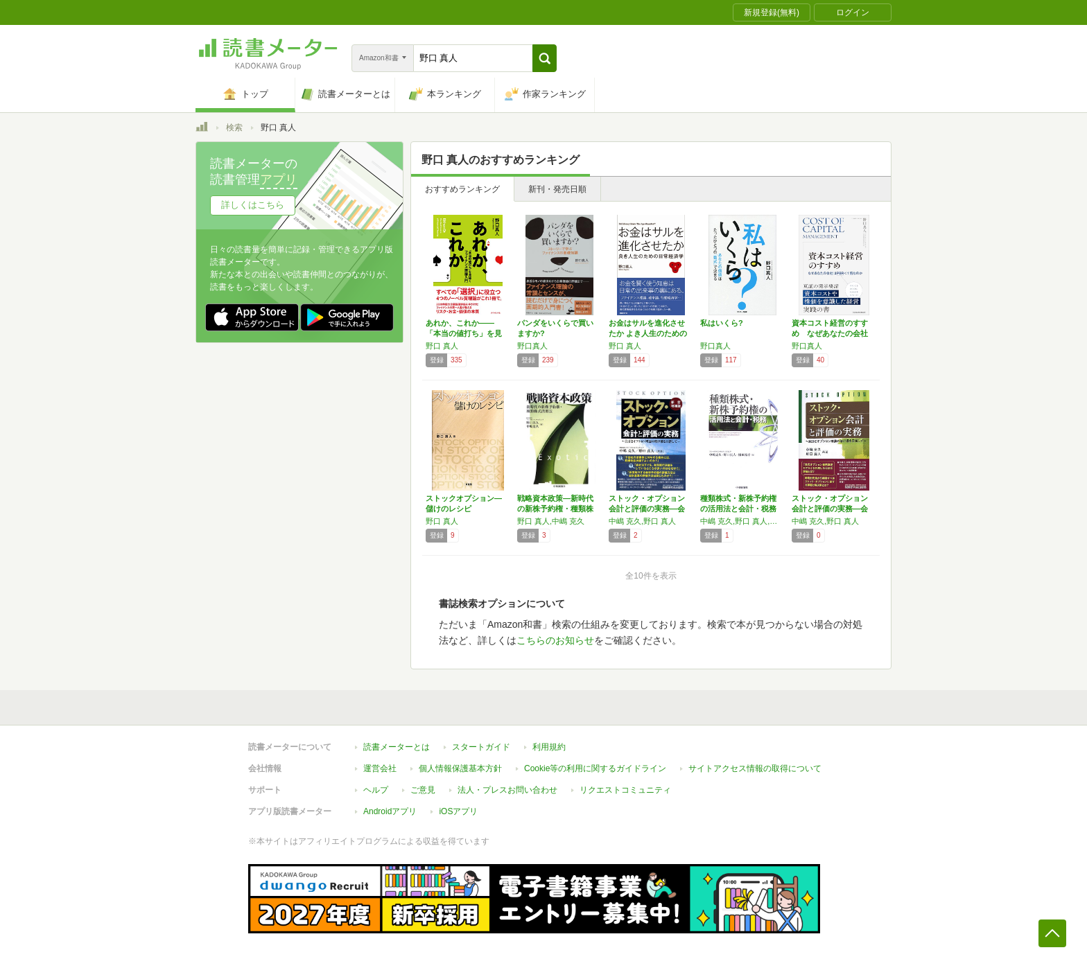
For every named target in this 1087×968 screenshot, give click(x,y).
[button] (544, 58)
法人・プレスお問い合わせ (507, 790)
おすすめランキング (462, 189)
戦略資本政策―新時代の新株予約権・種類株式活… (555, 508)
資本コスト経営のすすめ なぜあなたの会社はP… (830, 333)
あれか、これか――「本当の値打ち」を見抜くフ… (464, 333)
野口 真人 (442, 346)
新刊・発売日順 (557, 189)
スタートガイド (481, 747)
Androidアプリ (390, 811)
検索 (234, 127)
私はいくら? (721, 323)
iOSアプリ (458, 811)
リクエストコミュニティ (625, 790)
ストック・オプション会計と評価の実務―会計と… (647, 508)
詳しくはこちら (252, 205)
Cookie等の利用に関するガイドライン (595, 768)
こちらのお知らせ (555, 640)
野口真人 (532, 346)
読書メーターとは (396, 747)
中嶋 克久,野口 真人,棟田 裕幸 (742, 521)
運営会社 (380, 768)
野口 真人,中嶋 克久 (550, 521)
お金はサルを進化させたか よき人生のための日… (648, 333)
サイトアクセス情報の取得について (754, 768)
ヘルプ (375, 790)
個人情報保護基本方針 (460, 768)
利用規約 (549, 747)
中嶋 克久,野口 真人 (642, 521)
